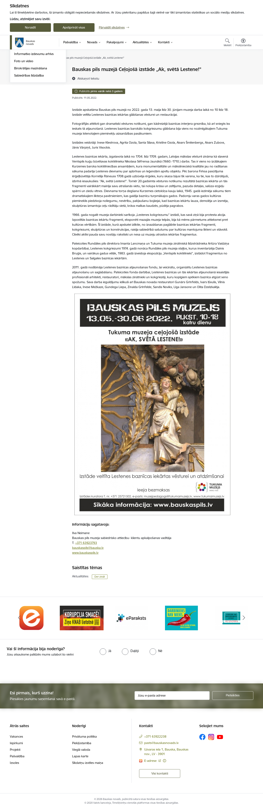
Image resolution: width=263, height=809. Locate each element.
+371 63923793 (86, 543)
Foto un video (23, 105)
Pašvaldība (17, 756)
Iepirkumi (16, 743)
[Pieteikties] (232, 695)
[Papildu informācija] (164, 760)
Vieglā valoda (81, 750)
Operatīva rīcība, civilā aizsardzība (37, 70)
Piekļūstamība (81, 743)
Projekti (15, 750)
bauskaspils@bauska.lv (88, 548)
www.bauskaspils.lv (85, 553)
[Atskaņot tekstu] (88, 78)
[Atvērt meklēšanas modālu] (227, 43)
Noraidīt (30, 27)
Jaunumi (20, 84)
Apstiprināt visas (74, 27)
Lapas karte (80, 756)
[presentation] (34, 668)
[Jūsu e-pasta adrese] (172, 695)
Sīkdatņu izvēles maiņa (87, 763)
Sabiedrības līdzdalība (29, 119)
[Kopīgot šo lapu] (243, 78)
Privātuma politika (84, 736)
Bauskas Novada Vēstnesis (32, 91)
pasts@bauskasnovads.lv (161, 743)
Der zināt (100, 576)
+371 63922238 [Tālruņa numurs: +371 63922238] (155, 736)
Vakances (16, 736)
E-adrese (150, 761)
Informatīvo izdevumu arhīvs (34, 98)
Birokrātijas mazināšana (30, 112)
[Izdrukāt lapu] (243, 68)
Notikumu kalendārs (28, 77)
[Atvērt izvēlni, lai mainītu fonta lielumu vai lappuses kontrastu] (243, 43)
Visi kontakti (159, 773)
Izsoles (14, 763)
